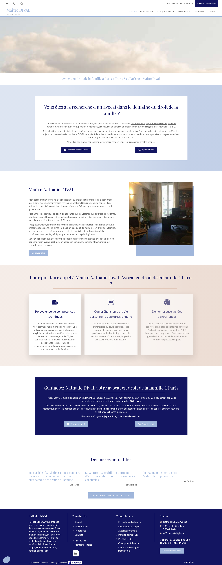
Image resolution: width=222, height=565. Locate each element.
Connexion (188, 562)
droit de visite (138, 123)
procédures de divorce (110, 126)
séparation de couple (156, 123)
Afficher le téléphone (173, 533)
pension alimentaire (88, 126)
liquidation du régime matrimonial (149, 126)
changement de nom (67, 126)
